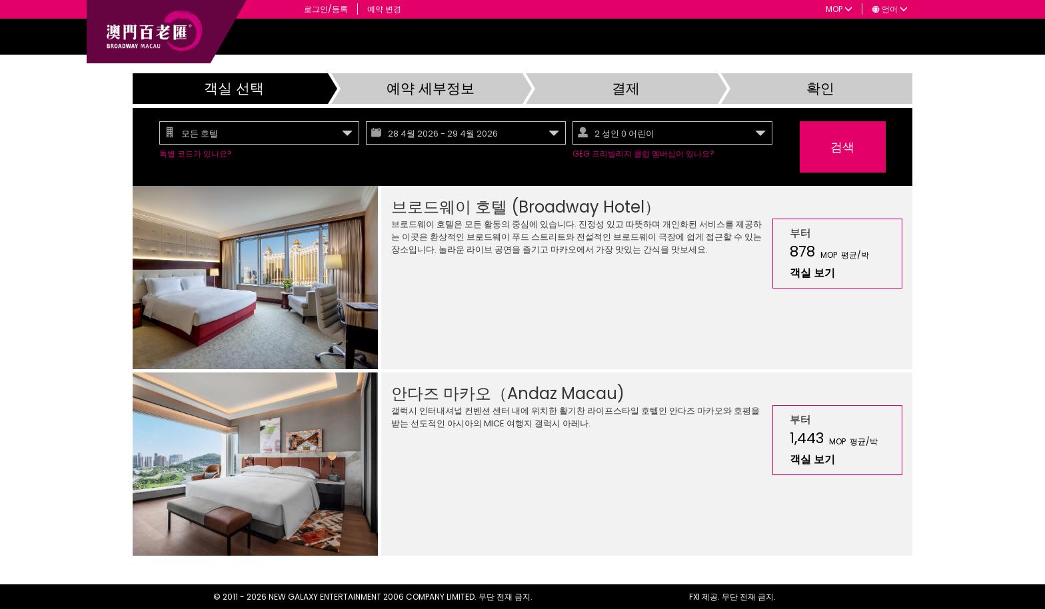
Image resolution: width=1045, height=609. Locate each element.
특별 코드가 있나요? (195, 153)
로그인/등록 (326, 9)
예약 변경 (384, 9)
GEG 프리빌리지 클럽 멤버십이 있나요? (643, 153)
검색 (842, 147)
